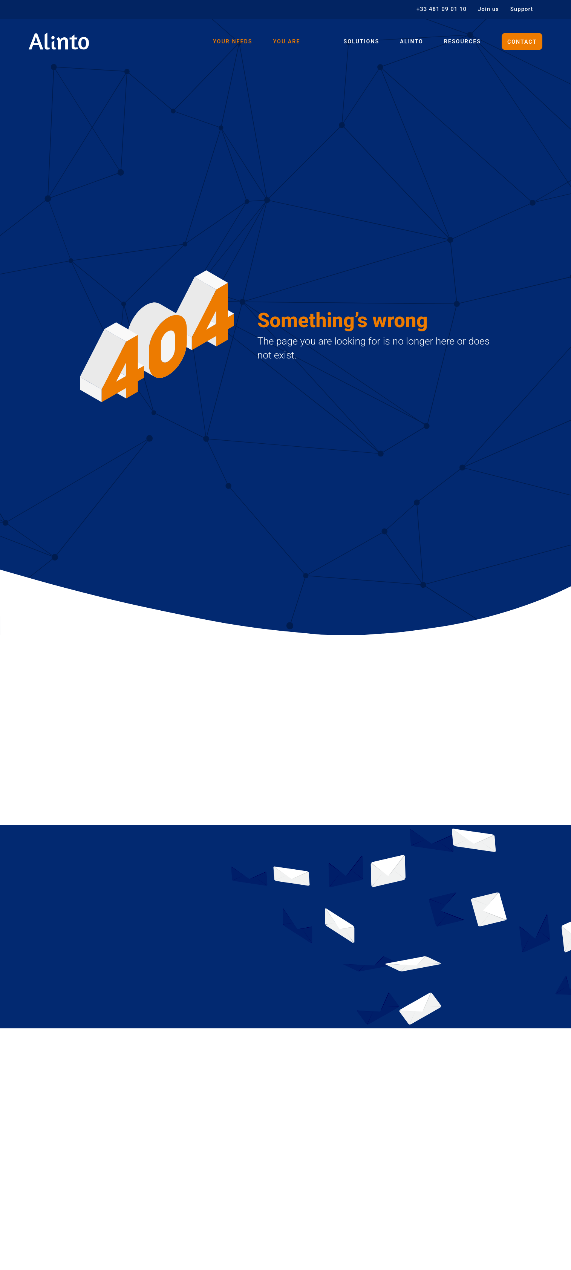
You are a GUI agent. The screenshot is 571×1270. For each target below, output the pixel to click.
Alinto (408, 41)
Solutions (357, 41)
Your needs (226, 41)
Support (521, 9)
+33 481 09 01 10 (441, 9)
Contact (521, 41)
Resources (460, 41)
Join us (488, 9)
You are (281, 41)
